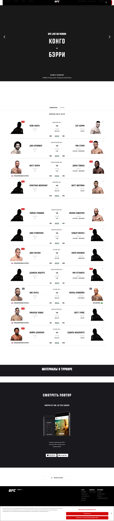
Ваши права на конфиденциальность (87, 509)
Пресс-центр (92, 492)
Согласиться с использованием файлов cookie (87, 517)
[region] (57, 513)
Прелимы (62, 107)
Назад (5, 36)
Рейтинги (14, 6)
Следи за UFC (94, 6)
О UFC (83, 490)
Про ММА (84, 492)
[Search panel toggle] (106, 6)
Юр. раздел (100, 490)
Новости (28, 6)
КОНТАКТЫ (92, 490)
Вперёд (109, 36)
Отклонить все (87, 513)
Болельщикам (85, 6)
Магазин (102, 6)
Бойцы (21, 6)
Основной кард (53, 107)
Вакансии (84, 498)
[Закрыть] (111, 513)
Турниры (7, 6)
